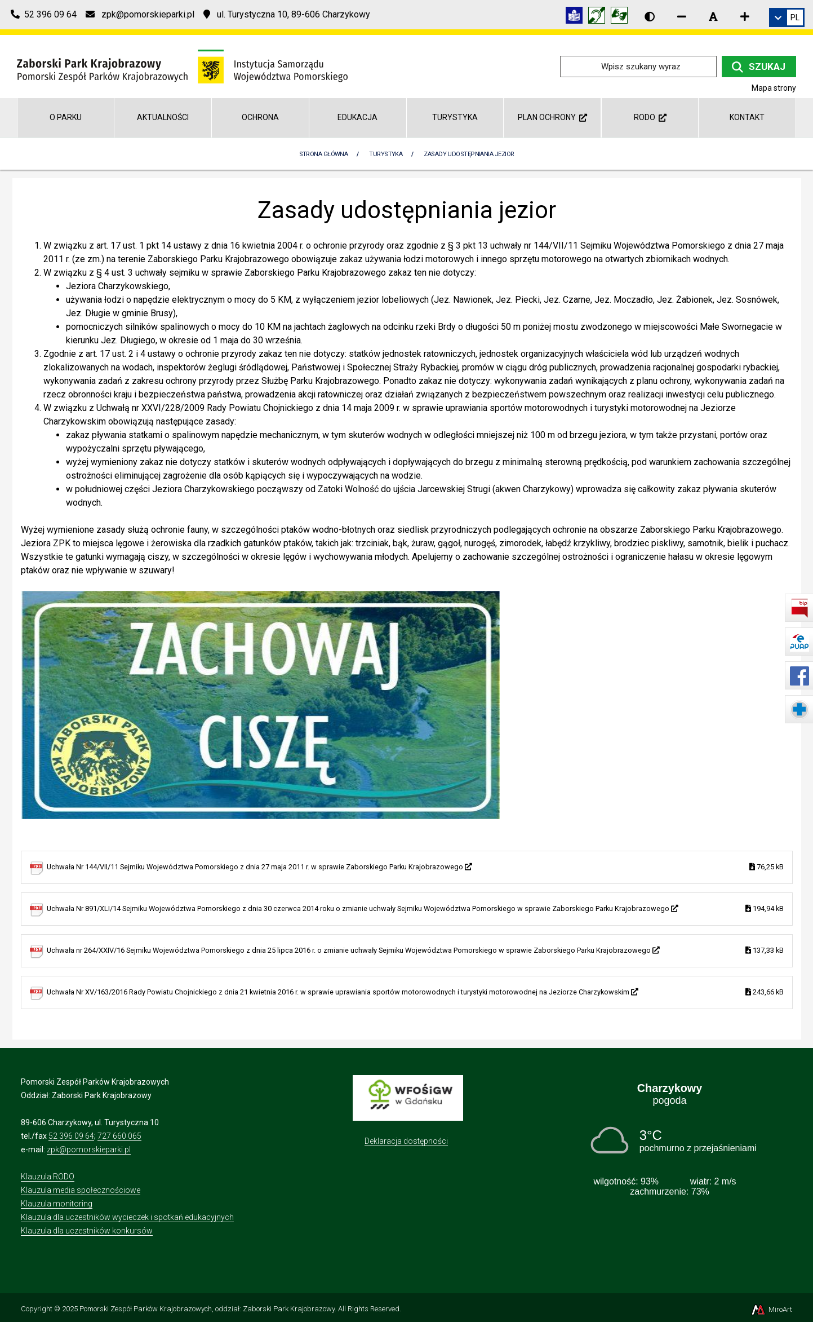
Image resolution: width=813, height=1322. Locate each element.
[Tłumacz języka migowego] (622, 17)
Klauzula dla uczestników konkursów (87, 1230)
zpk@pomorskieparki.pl (89, 1149)
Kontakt (747, 117)
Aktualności (163, 117)
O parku (66, 117)
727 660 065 (119, 1135)
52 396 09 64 (71, 1135)
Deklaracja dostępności (406, 1141)
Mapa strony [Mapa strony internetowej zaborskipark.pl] (774, 87)
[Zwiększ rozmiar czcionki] (745, 16)
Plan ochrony (552, 117)
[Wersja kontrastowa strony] (649, 16)
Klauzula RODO (47, 1176)
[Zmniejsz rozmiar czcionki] (682, 16)
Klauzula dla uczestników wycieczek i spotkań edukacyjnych (127, 1217)
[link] (787, 17)
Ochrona (260, 117)
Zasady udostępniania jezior (469, 154)
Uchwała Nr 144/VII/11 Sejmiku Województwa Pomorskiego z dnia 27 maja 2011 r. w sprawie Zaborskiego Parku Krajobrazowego (415, 867)
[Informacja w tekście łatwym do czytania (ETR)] (577, 17)
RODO (650, 117)
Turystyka (455, 117)
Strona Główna (323, 154)
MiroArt (771, 1309)
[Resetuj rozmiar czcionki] (713, 16)
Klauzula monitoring (56, 1203)
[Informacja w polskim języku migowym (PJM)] (599, 17)
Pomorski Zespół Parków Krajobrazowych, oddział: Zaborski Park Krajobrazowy (207, 1309)
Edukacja (357, 117)
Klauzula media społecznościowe (80, 1190)
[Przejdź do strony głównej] (182, 65)
